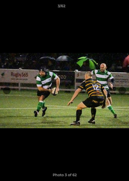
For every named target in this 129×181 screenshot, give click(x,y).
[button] (111, 7)
